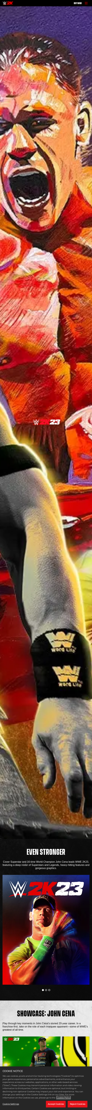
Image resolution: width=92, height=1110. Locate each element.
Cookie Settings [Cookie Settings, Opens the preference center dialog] (11, 1104)
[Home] (8, 3)
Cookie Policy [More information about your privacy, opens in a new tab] (63, 1097)
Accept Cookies (56, 1104)
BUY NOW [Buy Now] (78, 3)
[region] (46, 1088)
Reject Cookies (77, 1104)
